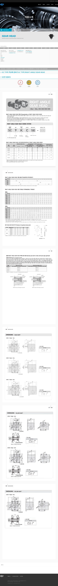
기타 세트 (2, 59)
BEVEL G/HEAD (11, 50)
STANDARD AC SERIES (21, 50)
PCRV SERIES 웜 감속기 (12, 51)
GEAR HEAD (2, 57)
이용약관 (21, 576)
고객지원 (48, 4)
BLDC (1, 55)
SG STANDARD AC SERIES (21, 51)
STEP (1, 56)
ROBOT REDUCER (3, 50)
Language (56, 1)
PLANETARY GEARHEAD (4, 51)
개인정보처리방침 (15, 576)
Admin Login (52, 1)
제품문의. (9, 576)
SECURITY (2, 58)
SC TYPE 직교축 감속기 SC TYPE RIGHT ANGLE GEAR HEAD (29, 51)
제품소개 (39, 4)
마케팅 (44, 4)
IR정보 (52, 4)
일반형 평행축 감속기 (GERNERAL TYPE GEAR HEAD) (29, 50)
